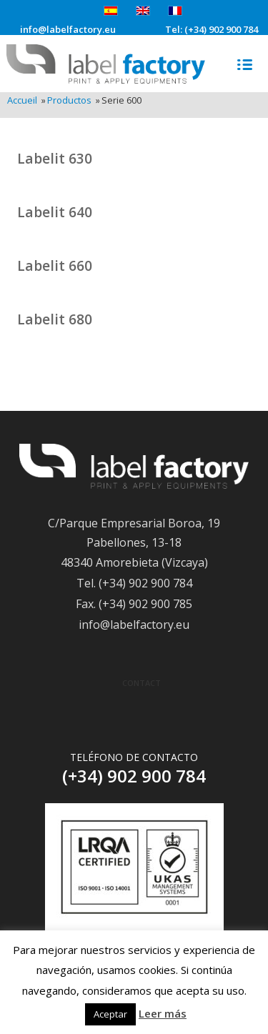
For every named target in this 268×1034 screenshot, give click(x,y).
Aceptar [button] (110, 1014)
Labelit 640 (54, 212)
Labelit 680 (54, 319)
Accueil (22, 100)
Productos (69, 100)
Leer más (163, 1013)
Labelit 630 (54, 158)
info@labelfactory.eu (68, 29)
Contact (141, 682)
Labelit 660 (54, 265)
